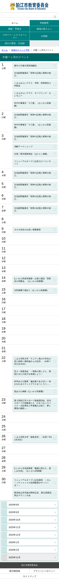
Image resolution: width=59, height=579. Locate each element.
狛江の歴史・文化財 (15, 43)
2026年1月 (14, 542)
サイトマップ (29, 576)
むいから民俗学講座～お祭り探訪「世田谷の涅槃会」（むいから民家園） (32, 279)
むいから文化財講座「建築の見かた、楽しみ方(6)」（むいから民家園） (32, 469)
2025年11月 (14, 527)
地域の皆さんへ (44, 29)
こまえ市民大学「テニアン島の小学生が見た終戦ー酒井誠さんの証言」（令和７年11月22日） (32, 361)
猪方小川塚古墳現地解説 (25, 65)
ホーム (14, 23)
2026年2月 (14, 550)
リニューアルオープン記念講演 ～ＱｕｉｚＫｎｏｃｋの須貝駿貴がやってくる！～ (32, 482)
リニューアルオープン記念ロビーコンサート (32, 162)
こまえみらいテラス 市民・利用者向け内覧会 (32, 84)
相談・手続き (14, 29)
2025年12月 (14, 535)
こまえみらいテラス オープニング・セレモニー (32, 94)
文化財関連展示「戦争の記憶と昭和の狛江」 (32, 74)
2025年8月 (14, 504)
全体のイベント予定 (20, 50)
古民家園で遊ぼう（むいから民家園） (31, 290)
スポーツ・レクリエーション (15, 36)
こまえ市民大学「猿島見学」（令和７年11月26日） (33, 438)
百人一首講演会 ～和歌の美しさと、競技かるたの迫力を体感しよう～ (32, 372)
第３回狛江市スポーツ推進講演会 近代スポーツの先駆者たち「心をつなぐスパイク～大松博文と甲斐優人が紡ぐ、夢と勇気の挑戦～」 (32, 404)
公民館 (44, 36)
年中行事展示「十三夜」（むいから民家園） (32, 104)
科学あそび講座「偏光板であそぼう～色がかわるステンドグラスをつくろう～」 (32, 382)
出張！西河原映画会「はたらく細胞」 (31, 154)
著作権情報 (14, 571)
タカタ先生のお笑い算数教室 (27, 229)
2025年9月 (14, 512)
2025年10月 (14, 519)
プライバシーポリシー (44, 571)
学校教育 (44, 23)
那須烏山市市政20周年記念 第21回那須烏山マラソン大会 (32, 494)
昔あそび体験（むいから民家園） (29, 391)
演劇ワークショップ (23, 146)
